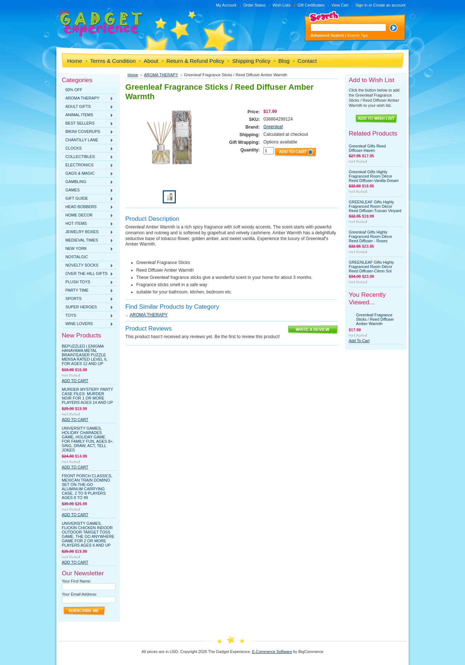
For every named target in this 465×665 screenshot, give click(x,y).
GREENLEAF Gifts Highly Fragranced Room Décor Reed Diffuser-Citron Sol (371, 266)
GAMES (87, 190)
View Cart (339, 5)
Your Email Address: (79, 594)
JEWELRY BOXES (87, 232)
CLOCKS (87, 148)
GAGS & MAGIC (87, 173)
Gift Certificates (311, 5)
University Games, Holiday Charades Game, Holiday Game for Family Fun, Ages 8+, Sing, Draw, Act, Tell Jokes (88, 439)
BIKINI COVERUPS (87, 131)
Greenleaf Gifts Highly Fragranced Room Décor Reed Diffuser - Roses (370, 236)
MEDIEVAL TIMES (87, 240)
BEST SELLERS (87, 123)
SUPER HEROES (87, 307)
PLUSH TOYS (87, 282)
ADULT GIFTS (87, 106)
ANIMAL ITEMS (87, 115)
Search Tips (357, 35)
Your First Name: (76, 581)
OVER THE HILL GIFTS (87, 273)
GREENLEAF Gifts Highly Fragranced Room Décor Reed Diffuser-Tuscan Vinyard (375, 206)
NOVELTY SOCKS (87, 265)
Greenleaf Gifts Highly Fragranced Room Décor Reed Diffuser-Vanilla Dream (374, 176)
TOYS (87, 315)
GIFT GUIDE (87, 198)
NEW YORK (87, 248)
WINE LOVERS (87, 324)
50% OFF (73, 90)
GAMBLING (87, 182)
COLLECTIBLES (87, 156)
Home (133, 75)
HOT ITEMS (87, 223)
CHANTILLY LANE (87, 140)
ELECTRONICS (87, 165)
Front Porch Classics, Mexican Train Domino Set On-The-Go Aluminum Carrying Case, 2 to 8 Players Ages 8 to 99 (87, 487)
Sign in (361, 5)
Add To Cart (75, 380)
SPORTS (87, 298)
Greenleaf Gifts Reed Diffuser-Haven (367, 148)
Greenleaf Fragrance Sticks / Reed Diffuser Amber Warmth (375, 319)
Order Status (254, 5)
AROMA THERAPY (87, 98)
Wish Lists (281, 5)
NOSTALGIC (76, 257)
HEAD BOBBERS (87, 207)
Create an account (389, 5)
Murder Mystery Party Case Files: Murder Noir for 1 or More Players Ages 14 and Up (87, 396)
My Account (226, 5)
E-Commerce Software (272, 651)
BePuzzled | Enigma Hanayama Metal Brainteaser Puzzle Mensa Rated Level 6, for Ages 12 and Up (85, 355)
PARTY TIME (87, 290)
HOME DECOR (87, 215)
